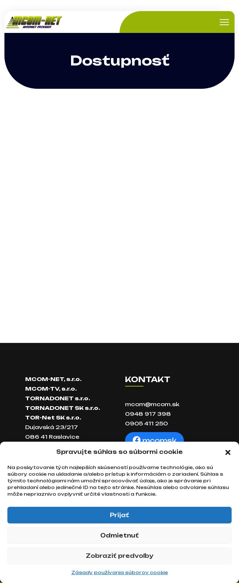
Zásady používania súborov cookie (119, 572)
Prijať (119, 515)
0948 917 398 (148, 414)
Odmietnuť (119, 535)
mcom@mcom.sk (152, 404)
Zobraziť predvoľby (119, 555)
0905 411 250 (146, 423)
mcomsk (154, 440)
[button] (228, 452)
